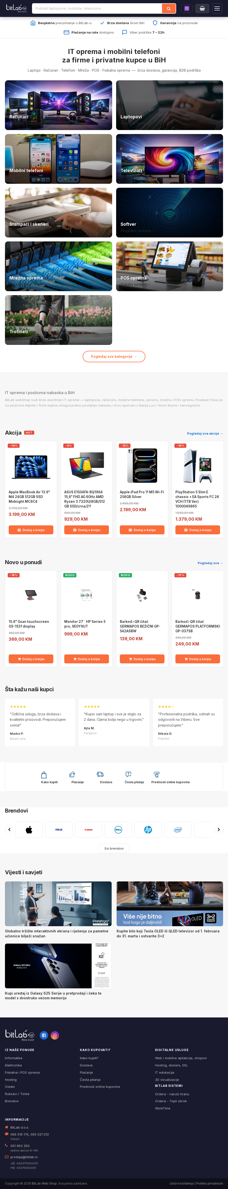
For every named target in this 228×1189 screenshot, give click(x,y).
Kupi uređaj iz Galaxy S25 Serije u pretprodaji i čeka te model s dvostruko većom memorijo (53, 995)
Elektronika (13, 1065)
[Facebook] (44, 1035)
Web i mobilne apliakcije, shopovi (181, 1058)
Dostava (86, 1065)
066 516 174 (19, 1134)
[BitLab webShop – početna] (20, 1035)
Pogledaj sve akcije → (205, 433)
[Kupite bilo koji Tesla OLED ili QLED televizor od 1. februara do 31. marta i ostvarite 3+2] (170, 903)
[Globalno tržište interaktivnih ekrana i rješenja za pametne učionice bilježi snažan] (58, 903)
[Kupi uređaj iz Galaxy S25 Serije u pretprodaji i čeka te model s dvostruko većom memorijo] (58, 966)
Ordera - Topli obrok (171, 1101)
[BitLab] (16, 8)
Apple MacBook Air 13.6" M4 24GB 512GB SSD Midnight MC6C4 (29, 496)
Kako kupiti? (89, 1058)
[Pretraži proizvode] (97, 8)
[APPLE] (29, 830)
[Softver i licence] (169, 212)
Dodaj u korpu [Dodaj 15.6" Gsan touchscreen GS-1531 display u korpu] (31, 659)
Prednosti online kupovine (100, 1087)
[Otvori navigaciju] (217, 8)
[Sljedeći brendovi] (219, 829)
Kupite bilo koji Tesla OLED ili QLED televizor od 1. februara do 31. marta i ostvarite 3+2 (168, 933)
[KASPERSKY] (207, 830)
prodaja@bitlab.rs (24, 1157)
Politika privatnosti (209, 1183)
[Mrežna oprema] (58, 266)
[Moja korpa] (202, 8)
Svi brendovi (114, 848)
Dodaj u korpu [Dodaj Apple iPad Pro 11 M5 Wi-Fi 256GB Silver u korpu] (142, 530)
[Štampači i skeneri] (58, 212)
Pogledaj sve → (210, 563)
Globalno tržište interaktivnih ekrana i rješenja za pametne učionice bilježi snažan (56, 933)
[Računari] (58, 105)
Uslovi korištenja (182, 1183)
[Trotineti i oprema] (58, 320)
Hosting (11, 1080)
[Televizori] (169, 159)
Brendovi (16, 810)
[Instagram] (55, 1035)
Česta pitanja (90, 1080)
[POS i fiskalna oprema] (169, 266)
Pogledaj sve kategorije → (114, 356)
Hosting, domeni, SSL (171, 1065)
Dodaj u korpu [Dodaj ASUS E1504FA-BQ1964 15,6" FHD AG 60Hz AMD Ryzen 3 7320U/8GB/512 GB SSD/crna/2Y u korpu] (86, 530)
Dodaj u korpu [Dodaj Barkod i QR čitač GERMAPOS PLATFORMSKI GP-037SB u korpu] (198, 659)
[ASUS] (58, 830)
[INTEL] (178, 830)
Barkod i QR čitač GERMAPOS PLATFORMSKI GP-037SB (197, 626)
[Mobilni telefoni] (58, 159)
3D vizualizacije (167, 1080)
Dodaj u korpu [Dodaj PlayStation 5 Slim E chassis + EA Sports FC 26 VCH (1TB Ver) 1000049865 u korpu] (197, 530)
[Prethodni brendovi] (9, 829)
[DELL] (118, 830)
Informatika (13, 1058)
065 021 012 (40, 1134)
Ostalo (10, 1087)
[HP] (148, 830)
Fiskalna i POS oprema (22, 1072)
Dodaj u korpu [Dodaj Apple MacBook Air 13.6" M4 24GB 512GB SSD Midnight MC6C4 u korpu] (31, 530)
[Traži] (169, 8)
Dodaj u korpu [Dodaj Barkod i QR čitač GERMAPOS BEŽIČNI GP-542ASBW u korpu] (142, 659)
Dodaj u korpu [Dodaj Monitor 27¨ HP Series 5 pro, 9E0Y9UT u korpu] (86, 659)
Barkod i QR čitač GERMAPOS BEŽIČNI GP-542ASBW (140, 626)
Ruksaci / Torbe (17, 1094)
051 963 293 (20, 1146)
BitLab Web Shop (44, 1183)
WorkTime (162, 1108)
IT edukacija (164, 1072)
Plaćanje (86, 1072)
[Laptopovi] (169, 105)
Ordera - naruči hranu (172, 1094)
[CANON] (88, 830)
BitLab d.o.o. (19, 1127)
